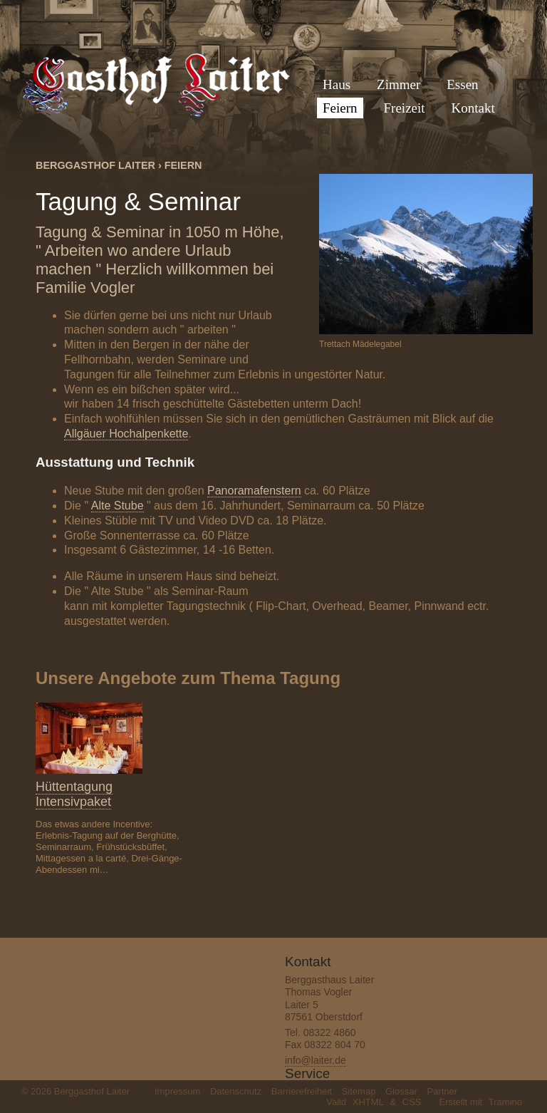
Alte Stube (117, 505)
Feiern (183, 165)
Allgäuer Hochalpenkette (126, 434)
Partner (442, 1091)
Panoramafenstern (254, 491)
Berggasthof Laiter (95, 165)
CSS (412, 1102)
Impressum (177, 1091)
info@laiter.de (315, 1060)
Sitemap (359, 1091)
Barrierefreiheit (301, 1091)
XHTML (368, 1102)
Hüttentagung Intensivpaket (74, 794)
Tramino (505, 1102)
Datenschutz (235, 1091)
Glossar (401, 1091)
